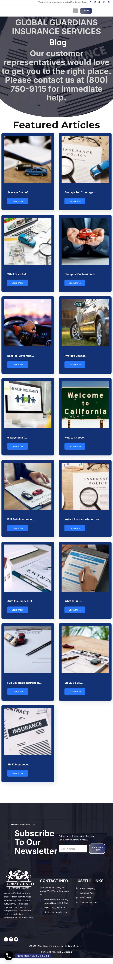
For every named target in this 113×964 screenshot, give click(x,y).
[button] (75, 10)
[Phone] (8, 955)
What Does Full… (18, 273)
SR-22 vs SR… (73, 680)
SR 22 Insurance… (19, 762)
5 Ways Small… (17, 436)
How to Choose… (75, 436)
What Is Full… (73, 599)
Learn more (18, 201)
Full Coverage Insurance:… (24, 680)
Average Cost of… (18, 192)
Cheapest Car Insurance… (80, 273)
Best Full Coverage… (20, 355)
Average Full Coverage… (80, 192)
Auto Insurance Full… (20, 599)
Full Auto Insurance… (20, 517)
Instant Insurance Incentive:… (83, 517)
